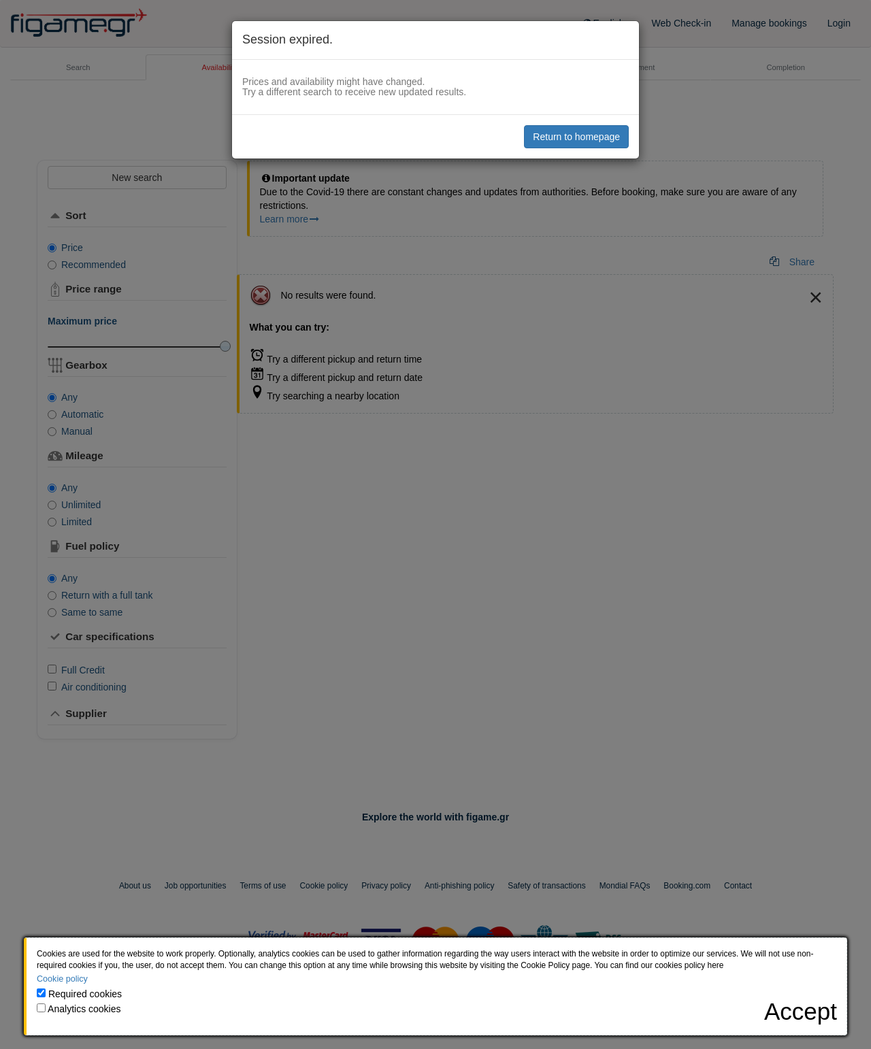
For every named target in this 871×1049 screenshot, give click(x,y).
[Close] (800, 1011)
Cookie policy (62, 979)
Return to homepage (576, 136)
